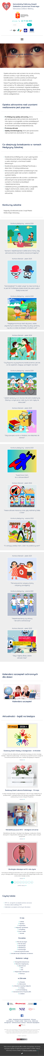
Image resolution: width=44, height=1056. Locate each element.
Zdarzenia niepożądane (33, 1022)
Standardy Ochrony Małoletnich (21, 1019)
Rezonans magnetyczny (22, 963)
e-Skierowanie (22, 984)
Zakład (22, 921)
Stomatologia (22, 949)
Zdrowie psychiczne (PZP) (22, 951)
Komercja (22, 973)
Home (3, 57)
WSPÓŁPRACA (11, 57)
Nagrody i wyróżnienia (22, 927)
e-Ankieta (22, 993)
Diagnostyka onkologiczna (22, 971)
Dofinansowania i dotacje (19, 1022)
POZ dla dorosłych (22, 941)
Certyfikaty (22, 929)
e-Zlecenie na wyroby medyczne (22, 986)
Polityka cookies (18, 1021)
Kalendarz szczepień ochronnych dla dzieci (17, 907)
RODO (10, 1019)
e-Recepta (22, 982)
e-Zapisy (22, 987)
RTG (22, 967)
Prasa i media (22, 931)
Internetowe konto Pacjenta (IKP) (22, 991)
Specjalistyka (22, 945)
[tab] (12, 882)
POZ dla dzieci (22, 943)
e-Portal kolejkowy (22, 989)
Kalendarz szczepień (22, 701)
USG (22, 969)
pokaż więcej (22, 885)
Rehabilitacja (22, 947)
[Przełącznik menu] (22, 39)
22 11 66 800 (26, 21)
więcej (22, 759)
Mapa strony (27, 1021)
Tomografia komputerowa (22, 962)
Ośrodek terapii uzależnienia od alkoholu (22, 953)
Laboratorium (22, 965)
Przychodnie (22, 925)
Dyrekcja (22, 923)
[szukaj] (29, 24)
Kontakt (22, 933)
